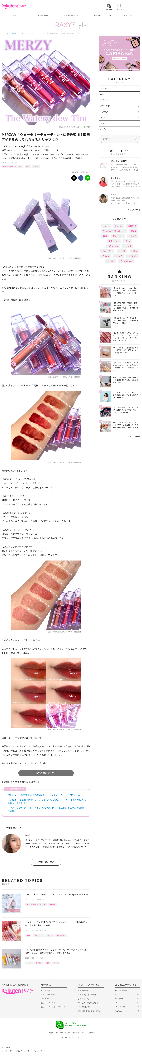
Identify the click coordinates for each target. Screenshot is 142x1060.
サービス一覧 (7, 1051)
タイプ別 (110, 261)
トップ (15, 15)
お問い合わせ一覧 (22, 1051)
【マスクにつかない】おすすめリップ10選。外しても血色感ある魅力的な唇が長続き (46, 809)
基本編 (133, 231)
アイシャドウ (118, 236)
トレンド (132, 236)
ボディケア (105, 106)
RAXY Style (43, 15)
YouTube (118, 1011)
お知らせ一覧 (83, 990)
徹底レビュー (39, 935)
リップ (36, 166)
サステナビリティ (40, 1051)
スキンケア (105, 88)
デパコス (105, 256)
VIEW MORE (134, 209)
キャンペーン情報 (71, 15)
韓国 (27, 166)
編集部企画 (132, 226)
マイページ (45, 999)
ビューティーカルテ (49, 1003)
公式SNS (98, 15)
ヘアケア (104, 111)
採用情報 (91, 1033)
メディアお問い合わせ (87, 995)
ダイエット (132, 256)
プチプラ (127, 246)
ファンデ (118, 256)
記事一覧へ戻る (46, 862)
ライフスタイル (126, 261)
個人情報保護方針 (63, 1033)
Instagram (119, 999)
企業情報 (50, 1033)
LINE (117, 1003)
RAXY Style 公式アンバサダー (12, 166)
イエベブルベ (61, 935)
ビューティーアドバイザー (52, 1007)
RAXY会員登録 (121, 990)
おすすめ (39, 963)
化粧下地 (52, 904)
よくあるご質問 (126, 15)
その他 (103, 129)
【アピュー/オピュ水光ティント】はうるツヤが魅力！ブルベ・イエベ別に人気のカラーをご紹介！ (46, 801)
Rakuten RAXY (14, 6)
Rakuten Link (120, 1007)
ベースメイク (13, 163)
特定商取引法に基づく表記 (89, 1011)
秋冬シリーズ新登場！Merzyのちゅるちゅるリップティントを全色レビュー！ (45, 794)
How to (29, 963)
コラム (103, 123)
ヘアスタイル (113, 246)
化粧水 (134, 251)
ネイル (103, 117)
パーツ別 (122, 251)
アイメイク (105, 100)
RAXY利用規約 (84, 1007)
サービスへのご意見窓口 (88, 1003)
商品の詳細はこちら (46, 773)
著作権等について (79, 1033)
